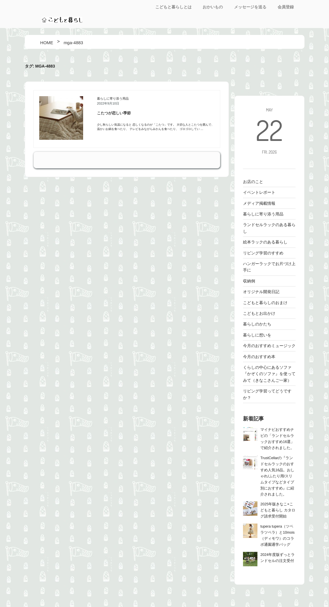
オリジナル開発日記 (261, 291)
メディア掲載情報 (259, 203)
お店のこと (253, 181)
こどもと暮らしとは (173, 7)
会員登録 (286, 7)
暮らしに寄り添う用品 (113, 98)
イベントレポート (259, 192)
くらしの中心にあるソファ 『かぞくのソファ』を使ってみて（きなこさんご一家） (269, 374)
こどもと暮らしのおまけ (265, 302)
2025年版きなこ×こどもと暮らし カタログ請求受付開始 (277, 510)
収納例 (249, 281)
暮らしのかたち (257, 324)
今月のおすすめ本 (259, 356)
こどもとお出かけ (259, 313)
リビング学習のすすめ (263, 253)
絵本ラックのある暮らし (265, 242)
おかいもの (213, 7)
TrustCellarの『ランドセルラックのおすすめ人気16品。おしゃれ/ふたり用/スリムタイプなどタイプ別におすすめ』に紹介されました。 (277, 476)
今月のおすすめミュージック (269, 345)
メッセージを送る (250, 7)
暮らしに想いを (257, 335)
